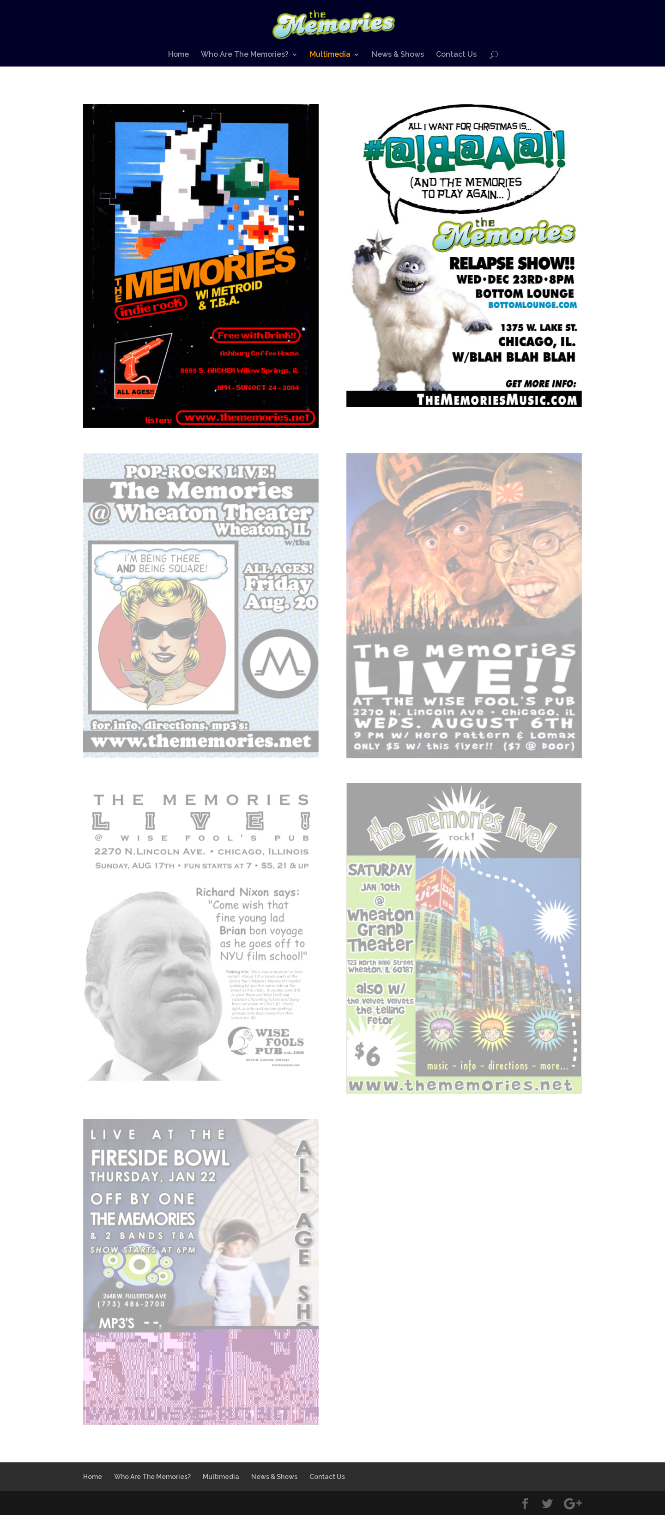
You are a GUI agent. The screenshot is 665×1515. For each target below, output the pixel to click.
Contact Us (456, 55)
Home (178, 55)
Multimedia (330, 55)
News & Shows (398, 55)
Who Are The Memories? (245, 55)
